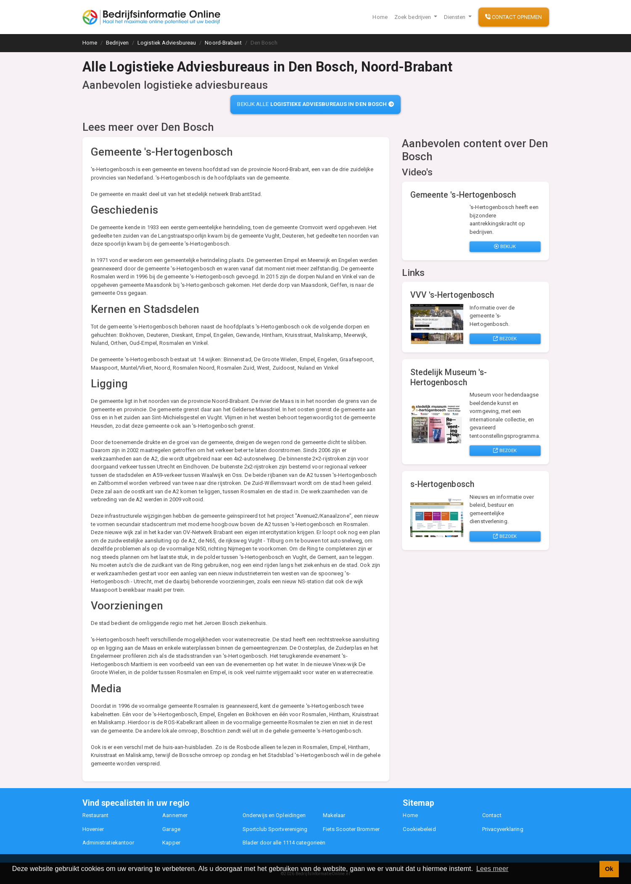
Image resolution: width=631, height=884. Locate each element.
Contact (492, 815)
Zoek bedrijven (413, 17)
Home (379, 17)
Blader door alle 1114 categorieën (284, 842)
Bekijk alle (315, 104)
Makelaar (334, 815)
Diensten (455, 17)
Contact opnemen (513, 17)
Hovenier (93, 829)
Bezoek (505, 338)
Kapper (171, 842)
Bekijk (505, 246)
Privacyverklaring (502, 829)
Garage (171, 829)
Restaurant (95, 815)
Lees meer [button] (492, 868)
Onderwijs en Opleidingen (274, 815)
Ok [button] (609, 868)
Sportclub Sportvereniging (275, 829)
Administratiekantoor (108, 842)
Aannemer (174, 815)
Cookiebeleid (419, 829)
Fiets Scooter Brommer (351, 829)
